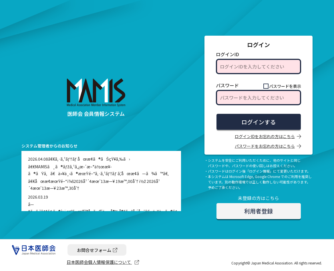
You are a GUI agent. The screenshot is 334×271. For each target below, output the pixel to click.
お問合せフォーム (94, 250)
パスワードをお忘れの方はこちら (265, 146)
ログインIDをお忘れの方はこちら (265, 136)
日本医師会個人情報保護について (99, 262)
